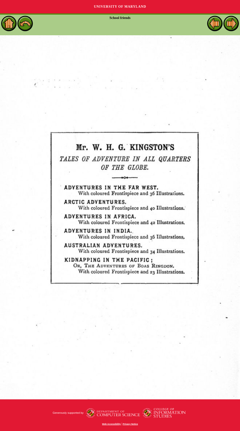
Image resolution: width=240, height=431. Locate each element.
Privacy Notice (130, 424)
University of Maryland (120, 6)
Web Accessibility (111, 424)
